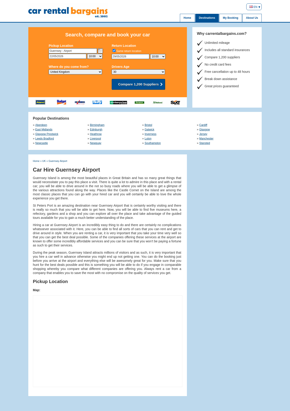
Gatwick (149, 129)
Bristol (148, 125)
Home (187, 17)
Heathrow (96, 134)
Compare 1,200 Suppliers (138, 84)
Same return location (128, 51)
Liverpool (95, 138)
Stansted (204, 143)
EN (253, 7)
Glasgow (204, 129)
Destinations (207, 17)
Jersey (203, 134)
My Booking (230, 17)
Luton (148, 138)
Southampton (153, 143)
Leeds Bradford (44, 138)
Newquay (95, 143)
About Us (252, 17)
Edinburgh (96, 129)
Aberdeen (41, 125)
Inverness (150, 134)
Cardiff (203, 125)
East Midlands (43, 129)
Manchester (206, 138)
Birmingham (97, 125)
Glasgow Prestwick (46, 134)
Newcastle (41, 143)
